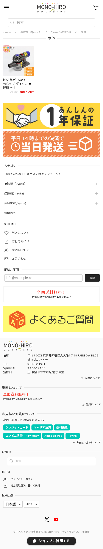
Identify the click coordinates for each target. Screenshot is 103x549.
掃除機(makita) (14, 193)
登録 (92, 277)
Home (7, 32)
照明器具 (10, 212)
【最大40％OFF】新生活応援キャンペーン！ (32, 174)
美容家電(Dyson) (15, 203)
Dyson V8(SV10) (61, 32)
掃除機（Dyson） (15, 183)
